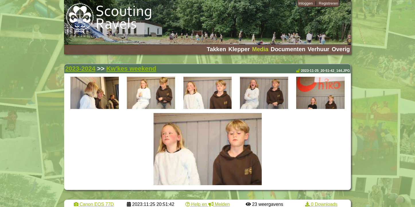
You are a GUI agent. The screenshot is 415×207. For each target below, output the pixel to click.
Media (260, 49)
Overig (341, 49)
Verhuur (318, 49)
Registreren (328, 3)
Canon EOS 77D (94, 204)
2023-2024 (80, 68)
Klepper (239, 49)
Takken (216, 49)
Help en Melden (207, 204)
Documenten (288, 49)
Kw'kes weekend (131, 68)
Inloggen (305, 3)
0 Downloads (321, 204)
